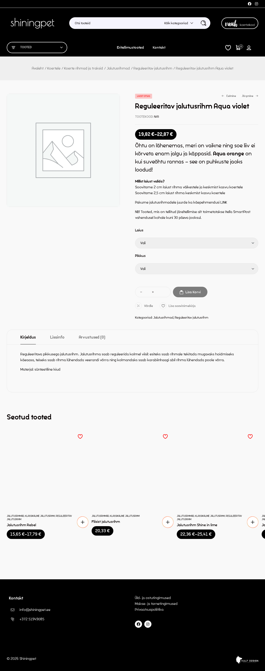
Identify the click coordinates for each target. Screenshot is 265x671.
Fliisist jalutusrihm (106, 521)
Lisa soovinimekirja (182, 306)
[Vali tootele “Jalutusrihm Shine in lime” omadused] (252, 522)
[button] (167, 522)
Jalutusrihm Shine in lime (197, 525)
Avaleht (38, 68)
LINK (223, 202)
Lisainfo (57, 337)
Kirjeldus (28, 337)
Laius (139, 230)
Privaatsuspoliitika (149, 609)
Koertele (53, 68)
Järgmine (250, 96)
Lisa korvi (193, 292)
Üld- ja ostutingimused (153, 597)
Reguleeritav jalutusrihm (153, 68)
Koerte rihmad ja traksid (83, 68)
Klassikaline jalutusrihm (40, 515)
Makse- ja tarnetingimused (156, 603)
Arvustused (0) (92, 337)
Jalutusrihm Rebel (21, 525)
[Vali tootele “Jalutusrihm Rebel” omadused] (82, 522)
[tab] (28, 337)
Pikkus (140, 255)
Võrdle (148, 306)
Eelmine (229, 96)
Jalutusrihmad (118, 68)
